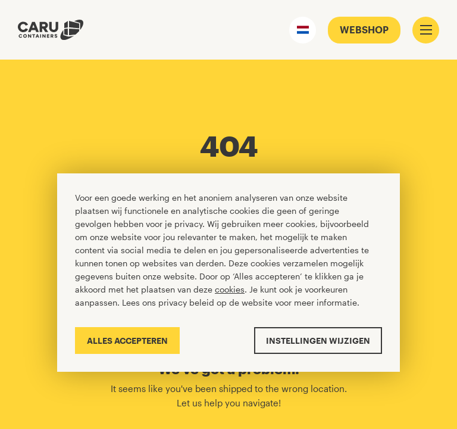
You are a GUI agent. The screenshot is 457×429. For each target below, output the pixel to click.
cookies (230, 289)
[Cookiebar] (228, 272)
